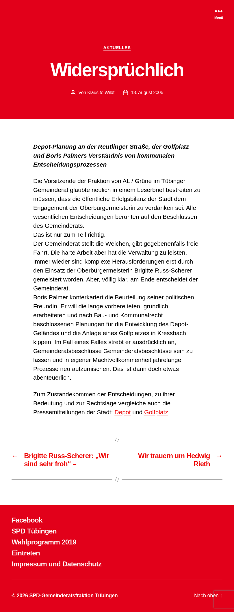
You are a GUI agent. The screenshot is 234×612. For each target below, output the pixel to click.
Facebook (27, 520)
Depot (122, 412)
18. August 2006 (147, 92)
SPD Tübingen (34, 531)
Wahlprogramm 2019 (44, 542)
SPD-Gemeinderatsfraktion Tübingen (73, 595)
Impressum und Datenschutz (56, 564)
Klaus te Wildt (100, 92)
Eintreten (26, 553)
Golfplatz (156, 412)
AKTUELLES (117, 47)
